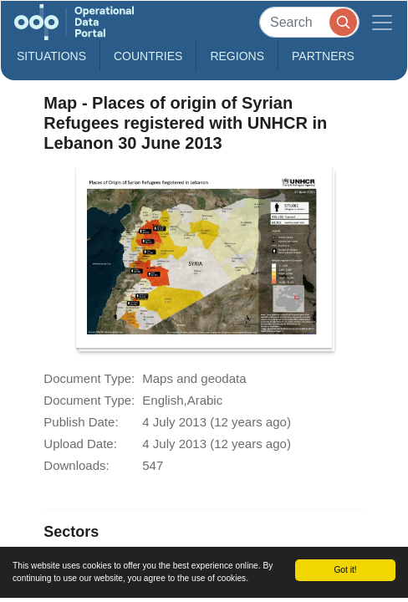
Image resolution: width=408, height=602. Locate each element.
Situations (51, 56)
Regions (237, 56)
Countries (148, 56)
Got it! (345, 569)
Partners (323, 56)
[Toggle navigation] (382, 22)
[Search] (309, 22)
